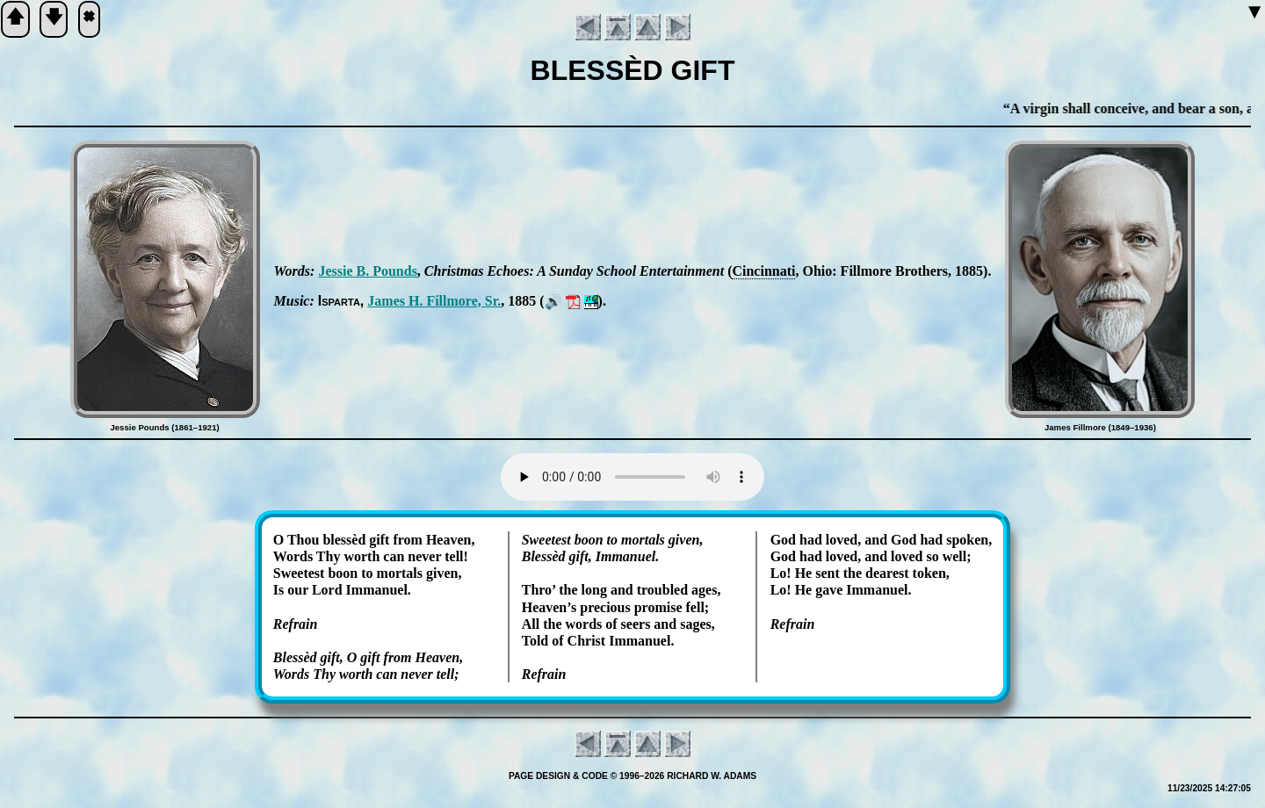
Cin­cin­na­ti (763, 270)
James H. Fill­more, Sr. (434, 300)
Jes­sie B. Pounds (367, 270)
